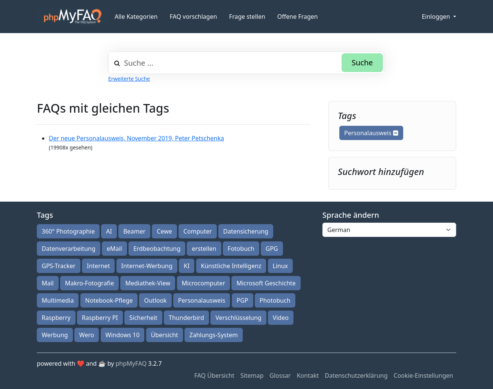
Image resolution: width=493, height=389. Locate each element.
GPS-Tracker (59, 266)
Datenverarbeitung (68, 248)
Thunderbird (186, 318)
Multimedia (58, 300)
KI (186, 266)
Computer (197, 231)
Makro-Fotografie (89, 283)
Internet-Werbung (146, 266)
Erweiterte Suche (129, 78)
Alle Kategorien (136, 16)
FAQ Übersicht (214, 375)
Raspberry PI (100, 318)
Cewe (164, 231)
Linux (280, 266)
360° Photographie (68, 231)
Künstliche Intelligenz (231, 266)
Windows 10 (123, 335)
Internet (98, 266)
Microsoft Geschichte (265, 283)
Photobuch (275, 300)
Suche (362, 62)
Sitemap (252, 375)
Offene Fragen (297, 16)
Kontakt (308, 375)
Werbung (55, 335)
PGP (242, 300)
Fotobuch (241, 248)
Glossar (279, 375)
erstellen (204, 248)
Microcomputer (203, 283)
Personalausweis (371, 133)
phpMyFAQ (131, 363)
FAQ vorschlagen (193, 16)
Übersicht (164, 335)
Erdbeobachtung (156, 248)
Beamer (134, 231)
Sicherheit (143, 318)
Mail (48, 283)
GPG (272, 248)
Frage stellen (247, 16)
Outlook (155, 300)
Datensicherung (245, 231)
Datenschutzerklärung (356, 375)
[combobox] (246, 62)
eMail (114, 248)
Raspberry (56, 318)
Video (281, 318)
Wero (86, 335)
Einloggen (436, 16)
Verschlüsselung (238, 318)
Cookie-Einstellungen (423, 375)
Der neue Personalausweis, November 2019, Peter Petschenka (136, 138)
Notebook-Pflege (109, 300)
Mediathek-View (147, 283)
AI (109, 231)
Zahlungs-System (213, 335)
